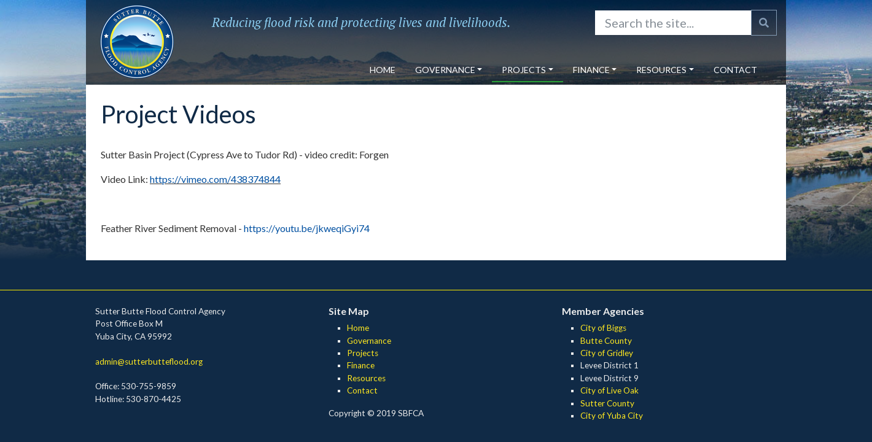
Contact (735, 69)
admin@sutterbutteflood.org (149, 361)
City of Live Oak (609, 390)
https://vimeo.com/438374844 (215, 179)
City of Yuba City (611, 416)
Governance (445, 69)
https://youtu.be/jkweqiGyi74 (307, 228)
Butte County (606, 341)
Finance (591, 69)
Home (382, 69)
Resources (661, 69)
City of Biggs (603, 328)
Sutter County (607, 403)
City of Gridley (606, 353)
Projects (524, 69)
